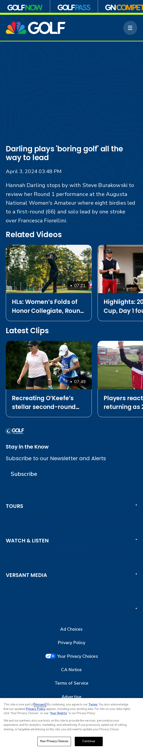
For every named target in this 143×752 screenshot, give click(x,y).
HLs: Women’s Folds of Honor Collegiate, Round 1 (48, 306)
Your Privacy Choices (77, 656)
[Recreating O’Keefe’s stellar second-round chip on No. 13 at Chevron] (49, 365)
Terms (92, 705)
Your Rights (58, 713)
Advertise (71, 697)
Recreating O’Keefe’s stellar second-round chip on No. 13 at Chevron (44, 402)
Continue (88, 741)
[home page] (36, 28)
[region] (71, 725)
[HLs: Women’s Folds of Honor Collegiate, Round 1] (49, 269)
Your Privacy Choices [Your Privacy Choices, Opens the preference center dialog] (54, 741)
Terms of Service (72, 683)
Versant (40, 705)
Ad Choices (71, 629)
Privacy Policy (71, 643)
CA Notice (71, 670)
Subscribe (24, 474)
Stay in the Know (27, 446)
